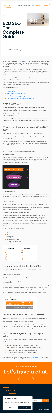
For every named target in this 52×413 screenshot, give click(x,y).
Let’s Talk (46, 5)
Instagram (46, 409)
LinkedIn (41, 409)
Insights (38, 5)
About (33, 5)
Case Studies (26, 5)
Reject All (11, 407)
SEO (25, 61)
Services (19, 5)
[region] (17, 403)
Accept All (24, 407)
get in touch (36, 357)
